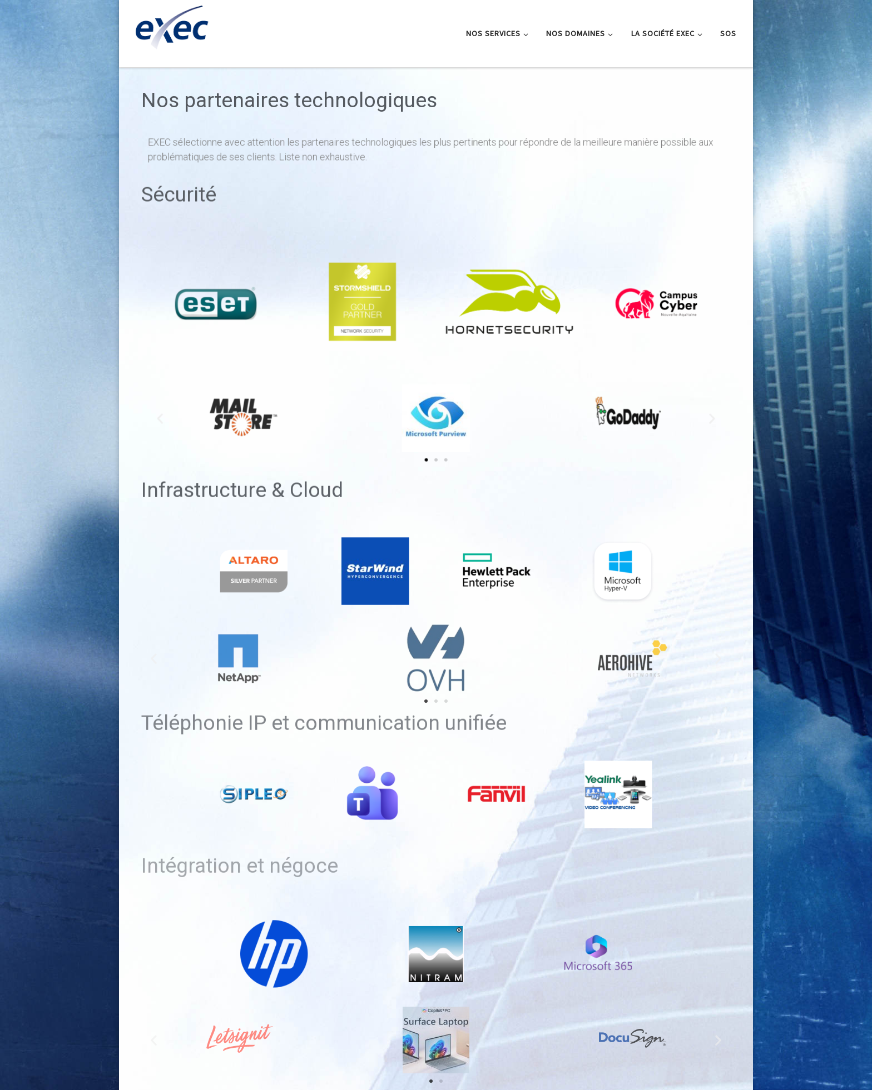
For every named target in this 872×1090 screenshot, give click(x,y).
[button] (443, 455)
